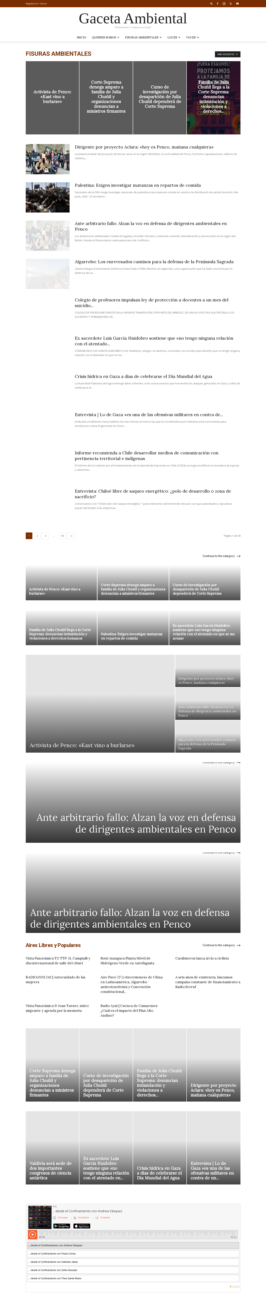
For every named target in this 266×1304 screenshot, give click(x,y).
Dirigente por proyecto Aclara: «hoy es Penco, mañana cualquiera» (144, 147)
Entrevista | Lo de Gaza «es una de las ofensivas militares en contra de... (149, 414)
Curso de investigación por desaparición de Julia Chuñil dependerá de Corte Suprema (197, 589)
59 (62, 535)
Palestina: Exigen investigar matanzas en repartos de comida (138, 185)
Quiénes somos (105, 37)
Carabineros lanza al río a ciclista (202, 958)
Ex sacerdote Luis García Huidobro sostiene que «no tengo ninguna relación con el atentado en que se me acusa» (204, 632)
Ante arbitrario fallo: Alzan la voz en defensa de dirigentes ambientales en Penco (136, 823)
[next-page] (71, 535)
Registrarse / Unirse (36, 3)
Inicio (81, 37)
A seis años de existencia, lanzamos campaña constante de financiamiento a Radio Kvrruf (207, 982)
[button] (211, 3)
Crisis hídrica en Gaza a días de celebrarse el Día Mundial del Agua (143, 376)
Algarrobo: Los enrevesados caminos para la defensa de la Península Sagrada (154, 261)
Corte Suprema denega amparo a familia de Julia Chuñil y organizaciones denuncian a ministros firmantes (133, 589)
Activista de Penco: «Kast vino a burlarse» (54, 591)
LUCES (173, 37)
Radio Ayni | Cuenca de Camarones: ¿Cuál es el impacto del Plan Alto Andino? (129, 1011)
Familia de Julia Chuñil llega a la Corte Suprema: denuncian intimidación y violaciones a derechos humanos (60, 634)
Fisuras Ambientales (143, 37)
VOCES (192, 37)
